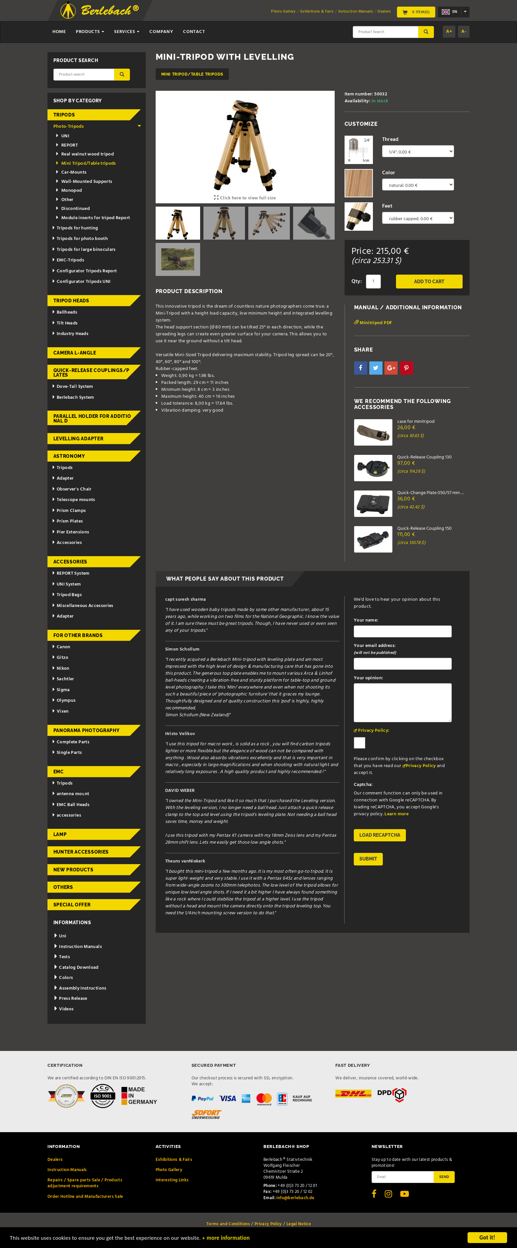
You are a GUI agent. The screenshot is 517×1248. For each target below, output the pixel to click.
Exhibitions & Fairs (317, 11)
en (449, 12)
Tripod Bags (67, 595)
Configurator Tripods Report (84, 271)
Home (59, 32)
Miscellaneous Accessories (82, 606)
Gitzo (60, 657)
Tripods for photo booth (80, 239)
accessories (66, 815)
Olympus (64, 700)
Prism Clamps (69, 511)
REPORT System (70, 573)
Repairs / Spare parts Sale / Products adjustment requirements (84, 1183)
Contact (194, 32)
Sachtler (63, 679)
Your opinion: (368, 678)
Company (161, 32)
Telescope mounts (73, 500)
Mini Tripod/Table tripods (192, 74)
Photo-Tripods (97, 126)
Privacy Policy (421, 766)
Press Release (70, 998)
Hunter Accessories (81, 852)
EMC (58, 771)
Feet (387, 206)
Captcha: (363, 784)
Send (444, 1176)
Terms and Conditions (228, 1224)
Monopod (68, 190)
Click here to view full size (245, 198)
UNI (62, 136)
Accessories (67, 543)
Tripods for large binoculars (84, 249)
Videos (63, 1009)
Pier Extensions (70, 532)
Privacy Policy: (373, 730)
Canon (61, 647)
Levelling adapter (78, 438)
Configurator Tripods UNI (81, 282)
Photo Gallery (283, 11)
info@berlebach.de (295, 1198)
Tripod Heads (71, 300)
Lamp (60, 834)
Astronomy (69, 456)
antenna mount (70, 794)
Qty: (356, 282)
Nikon (61, 668)
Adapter (63, 478)
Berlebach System (73, 397)
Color (388, 173)
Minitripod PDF (373, 323)
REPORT (66, 145)
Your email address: (375, 649)
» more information (226, 1238)
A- (463, 31)
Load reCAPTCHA (379, 835)
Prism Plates (67, 521)
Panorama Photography (86, 730)
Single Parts (67, 753)
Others (63, 887)
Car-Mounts (71, 172)
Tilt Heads (64, 323)
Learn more (396, 814)
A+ (449, 31)
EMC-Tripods (68, 260)
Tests (61, 957)
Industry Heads (70, 334)
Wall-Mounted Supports (83, 182)
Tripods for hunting (75, 228)
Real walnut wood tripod (84, 154)
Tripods (64, 115)
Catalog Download (76, 967)
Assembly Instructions (79, 988)
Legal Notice (299, 1224)
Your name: (366, 620)
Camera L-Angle (74, 352)
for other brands (78, 635)
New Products (73, 869)
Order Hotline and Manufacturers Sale (85, 1196)
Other (64, 200)
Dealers (384, 11)
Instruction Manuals (355, 11)
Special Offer (72, 904)
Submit (368, 858)
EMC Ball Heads (70, 805)
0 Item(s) (416, 12)
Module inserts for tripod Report (92, 218)
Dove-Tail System (72, 386)
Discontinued (72, 209)
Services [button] (126, 32)
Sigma (61, 690)
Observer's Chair (71, 489)
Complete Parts (70, 742)
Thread (390, 140)
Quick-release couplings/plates (91, 373)
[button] (360, 368)
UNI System (66, 584)
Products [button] (90, 32)
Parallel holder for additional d (92, 418)
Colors (63, 978)
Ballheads (64, 312)
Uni (60, 936)
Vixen (60, 711)
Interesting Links (172, 1180)
